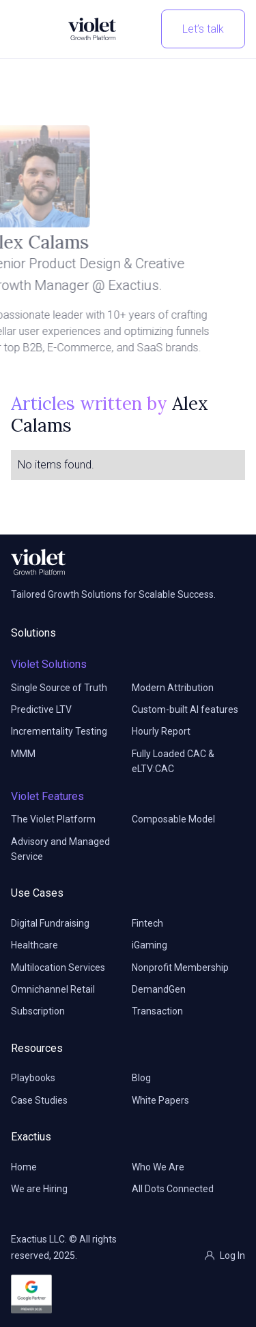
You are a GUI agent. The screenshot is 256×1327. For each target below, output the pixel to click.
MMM (23, 753)
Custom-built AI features (185, 709)
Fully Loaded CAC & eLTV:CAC (173, 761)
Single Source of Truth (59, 687)
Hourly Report (161, 731)
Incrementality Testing (59, 731)
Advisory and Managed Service (60, 849)
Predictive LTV (41, 709)
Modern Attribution (173, 687)
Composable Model (173, 819)
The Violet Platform (53, 819)
